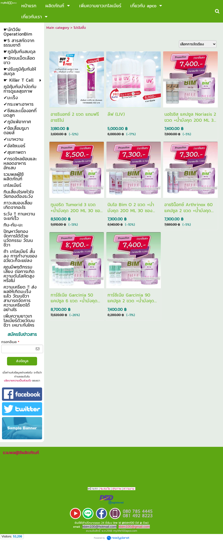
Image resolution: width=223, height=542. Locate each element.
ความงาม (128, 488)
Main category (57, 27)
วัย (108, 488)
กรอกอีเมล (10, 342)
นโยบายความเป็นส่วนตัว (17, 380)
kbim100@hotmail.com (99, 526)
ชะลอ (103, 488)
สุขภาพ (116, 488)
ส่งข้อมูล (22, 361)
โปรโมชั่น (80, 27)
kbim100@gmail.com (134, 526)
